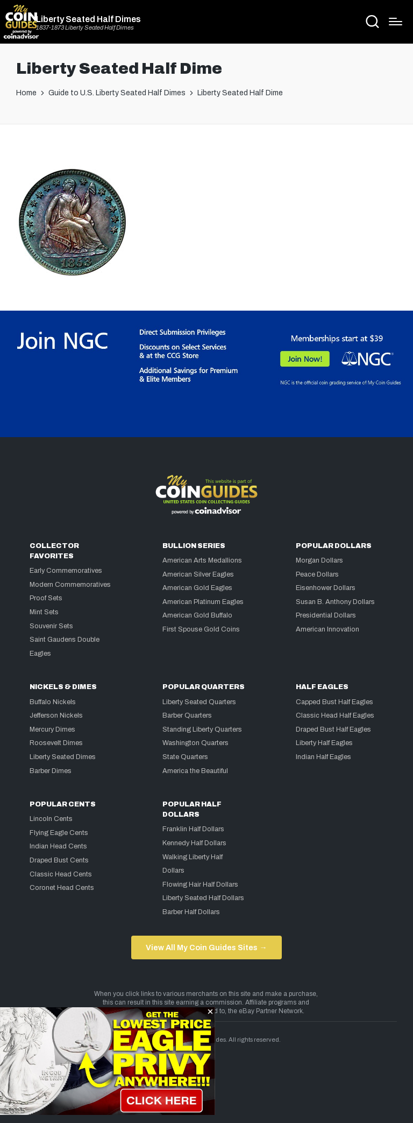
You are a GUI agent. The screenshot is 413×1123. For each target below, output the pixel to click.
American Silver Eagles (198, 574)
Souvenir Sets (51, 626)
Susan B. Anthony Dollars (335, 602)
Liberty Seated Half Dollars (203, 898)
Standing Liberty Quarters (202, 729)
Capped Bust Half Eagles (334, 702)
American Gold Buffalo (197, 615)
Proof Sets (46, 598)
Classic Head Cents (61, 874)
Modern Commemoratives (70, 584)
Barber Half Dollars (191, 912)
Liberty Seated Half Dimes (88, 19)
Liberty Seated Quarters (199, 702)
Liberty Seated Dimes (63, 757)
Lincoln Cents (51, 819)
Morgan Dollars (319, 560)
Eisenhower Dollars (325, 588)
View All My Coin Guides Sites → (206, 947)
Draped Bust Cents (59, 860)
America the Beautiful (195, 771)
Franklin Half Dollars (193, 829)
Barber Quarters (187, 715)
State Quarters (185, 757)
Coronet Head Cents (62, 888)
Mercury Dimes (52, 729)
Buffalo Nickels (53, 702)
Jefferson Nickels (56, 715)
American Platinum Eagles (203, 602)
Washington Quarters (195, 743)
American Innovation (327, 629)
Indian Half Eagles (323, 757)
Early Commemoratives (66, 570)
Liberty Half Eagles (324, 743)
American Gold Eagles (197, 588)
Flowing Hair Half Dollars (200, 884)
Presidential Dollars (326, 615)
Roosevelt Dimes (56, 743)
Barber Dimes (51, 771)
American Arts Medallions (202, 560)
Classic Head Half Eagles (335, 715)
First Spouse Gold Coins (201, 629)
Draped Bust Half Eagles (333, 729)
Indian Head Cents (58, 846)
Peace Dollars (317, 574)
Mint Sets (44, 612)
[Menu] (395, 21)
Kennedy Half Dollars (194, 843)
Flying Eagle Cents (59, 833)
